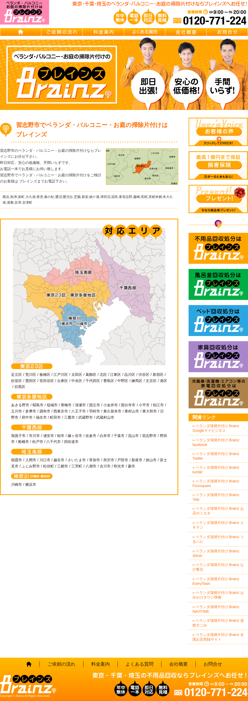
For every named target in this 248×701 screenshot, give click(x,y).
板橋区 (45, 374)
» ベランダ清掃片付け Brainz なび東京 (218, 567)
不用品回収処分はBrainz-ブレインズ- (218, 248)
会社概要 (186, 32)
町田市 (55, 417)
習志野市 (149, 436)
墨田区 (30, 381)
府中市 (27, 417)
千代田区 (93, 381)
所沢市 (108, 460)
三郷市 (62, 466)
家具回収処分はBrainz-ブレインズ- (218, 356)
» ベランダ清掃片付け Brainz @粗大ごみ (218, 622)
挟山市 (151, 460)
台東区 (62, 381)
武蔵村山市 (105, 417)
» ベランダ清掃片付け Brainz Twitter (215, 456)
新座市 (136, 460)
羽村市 (94, 411)
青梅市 (66, 405)
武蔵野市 (85, 417)
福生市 (41, 417)
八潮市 (91, 466)
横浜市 (30, 484)
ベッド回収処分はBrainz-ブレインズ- (218, 320)
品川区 (129, 374)
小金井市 (110, 405)
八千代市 (53, 442)
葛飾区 (91, 374)
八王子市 (78, 411)
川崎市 (16, 484)
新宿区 (158, 374)
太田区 (76, 374)
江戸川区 (60, 374)
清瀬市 (80, 405)
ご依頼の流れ (62, 32)
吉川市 (105, 466)
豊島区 (108, 381)
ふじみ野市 (31, 466)
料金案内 (103, 32)
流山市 (133, 436)
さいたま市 (77, 460)
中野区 (122, 381)
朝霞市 (16, 460)
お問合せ (227, 32)
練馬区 (136, 381)
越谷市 (58, 460)
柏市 (60, 436)
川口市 (45, 460)
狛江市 (158, 405)
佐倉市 (91, 436)
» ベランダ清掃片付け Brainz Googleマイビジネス (215, 428)
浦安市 (48, 436)
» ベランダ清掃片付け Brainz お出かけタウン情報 (218, 595)
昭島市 (38, 405)
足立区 (16, 374)
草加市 (94, 460)
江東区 (115, 374)
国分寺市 (128, 405)
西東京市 (60, 411)
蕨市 (131, 466)
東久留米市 (112, 411)
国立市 (94, 405)
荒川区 (30, 374)
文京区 (151, 381)
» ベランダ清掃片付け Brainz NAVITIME (215, 609)
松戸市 (37, 442)
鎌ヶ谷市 (75, 436)
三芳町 (76, 466)
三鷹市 (69, 417)
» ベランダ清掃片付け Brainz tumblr (215, 469)
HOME (20, 32)
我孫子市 (18, 436)
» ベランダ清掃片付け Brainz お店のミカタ (218, 510)
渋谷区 (143, 374)
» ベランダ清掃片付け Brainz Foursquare (215, 483)
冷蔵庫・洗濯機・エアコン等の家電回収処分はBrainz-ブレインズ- (218, 392)
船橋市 (23, 442)
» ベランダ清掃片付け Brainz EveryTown (215, 581)
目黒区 (19, 387)
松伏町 (48, 466)
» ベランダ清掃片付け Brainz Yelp (215, 497)
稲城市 (52, 405)
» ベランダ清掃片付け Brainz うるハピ (218, 539)
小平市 (144, 405)
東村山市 (132, 411)
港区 (163, 381)
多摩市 (30, 411)
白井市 (105, 436)
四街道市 (71, 442)
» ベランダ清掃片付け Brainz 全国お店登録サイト (218, 637)
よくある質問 (144, 32)
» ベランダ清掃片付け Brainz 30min (215, 553)
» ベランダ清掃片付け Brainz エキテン (218, 525)
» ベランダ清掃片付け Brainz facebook (215, 442)
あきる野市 (20, 405)
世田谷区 (47, 381)
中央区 (76, 381)
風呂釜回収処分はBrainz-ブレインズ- (218, 284)
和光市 (119, 466)
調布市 (45, 411)
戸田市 (122, 460)
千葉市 (119, 436)
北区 (103, 374)
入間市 (30, 460)
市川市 (34, 436)
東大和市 (149, 411)
